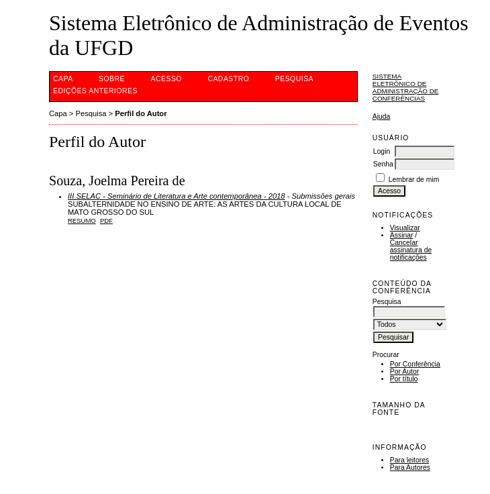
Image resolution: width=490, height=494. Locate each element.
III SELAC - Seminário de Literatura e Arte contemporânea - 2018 (176, 196)
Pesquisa (294, 79)
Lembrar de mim (414, 179)
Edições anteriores (95, 91)
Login (381, 151)
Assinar (401, 235)
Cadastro (228, 79)
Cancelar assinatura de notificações (411, 250)
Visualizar (405, 228)
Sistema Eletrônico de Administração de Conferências (406, 87)
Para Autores (410, 467)
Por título (404, 379)
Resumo (82, 220)
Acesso (166, 79)
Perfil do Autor (140, 113)
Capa (63, 79)
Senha (383, 164)
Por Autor (404, 371)
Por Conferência (415, 364)
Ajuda (382, 116)
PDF (106, 220)
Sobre (112, 79)
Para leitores (409, 460)
